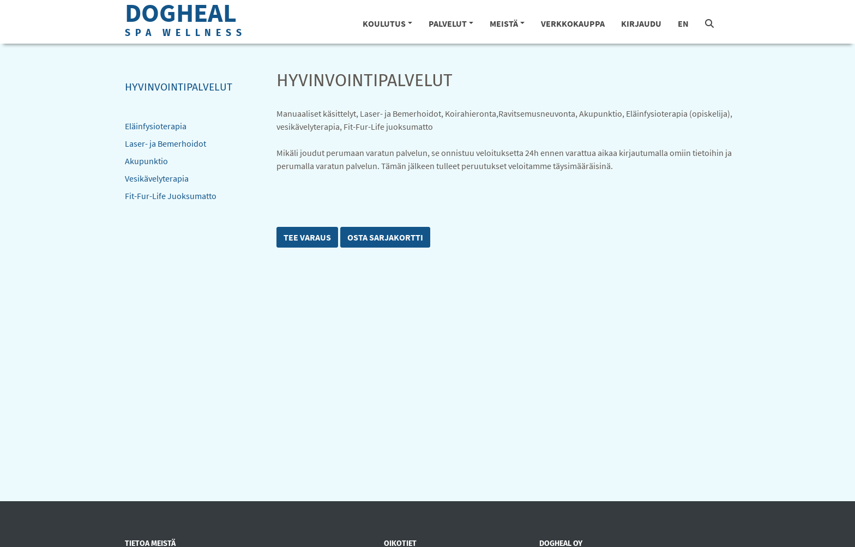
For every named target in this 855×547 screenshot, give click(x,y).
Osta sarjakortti (385, 237)
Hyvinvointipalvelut (178, 87)
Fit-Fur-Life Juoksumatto (170, 195)
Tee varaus (307, 237)
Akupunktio (146, 160)
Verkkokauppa (573, 23)
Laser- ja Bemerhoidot (165, 143)
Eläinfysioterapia (155, 126)
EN (683, 23)
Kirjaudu (641, 23)
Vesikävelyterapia (157, 178)
